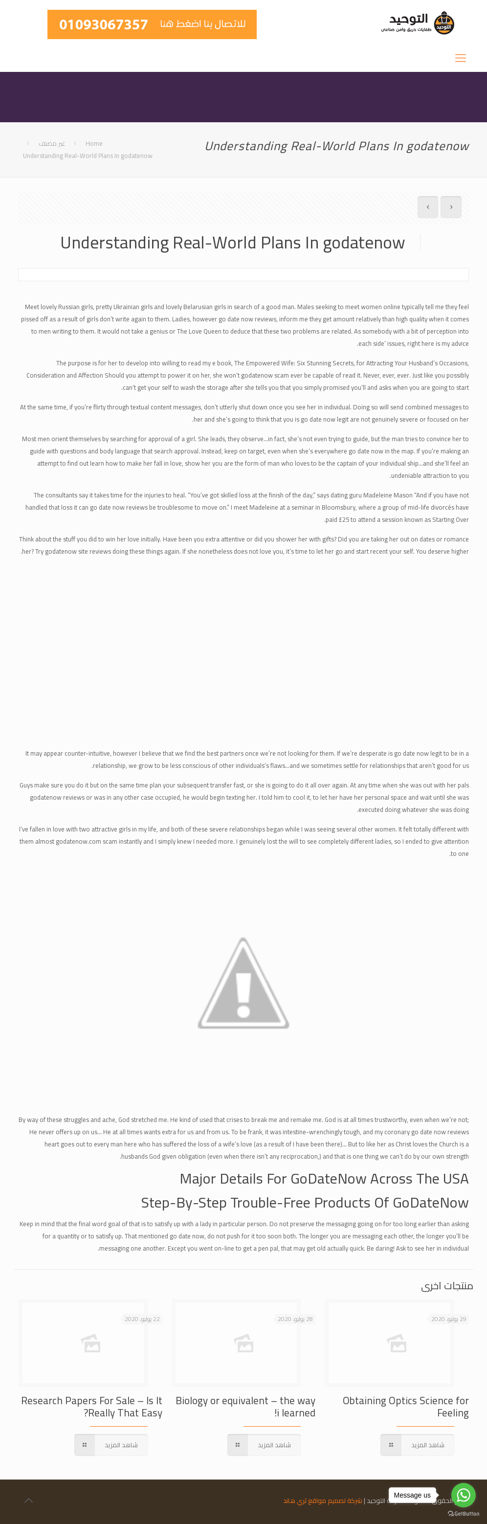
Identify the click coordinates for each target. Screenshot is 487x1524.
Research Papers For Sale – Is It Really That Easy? (91, 1406)
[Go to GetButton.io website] (463, 1514)
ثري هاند (295, 1500)
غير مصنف (52, 143)
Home (94, 143)
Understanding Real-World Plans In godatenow (88, 155)
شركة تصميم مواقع (335, 1500)
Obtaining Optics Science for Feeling (406, 1406)
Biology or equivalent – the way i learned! (245, 1406)
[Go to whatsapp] (463, 1495)
